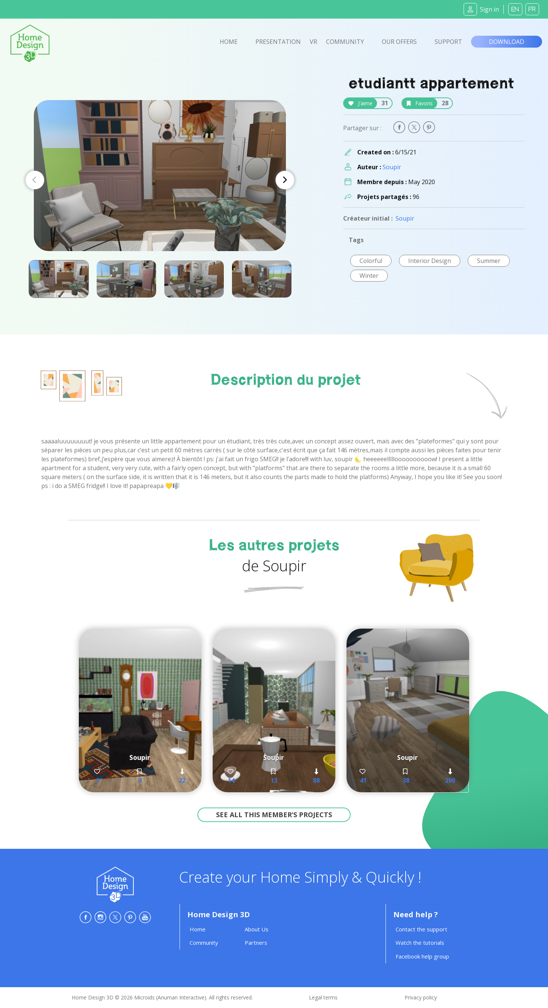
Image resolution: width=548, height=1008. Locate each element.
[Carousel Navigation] (160, 180)
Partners (256, 942)
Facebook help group (422, 956)
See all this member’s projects (274, 814)
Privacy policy (420, 997)
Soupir (392, 167)
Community (345, 42)
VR (313, 42)
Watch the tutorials (420, 942)
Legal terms (323, 997)
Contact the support (421, 929)
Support (448, 42)
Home (229, 42)
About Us (256, 929)
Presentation (278, 42)
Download (506, 42)
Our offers (399, 42)
